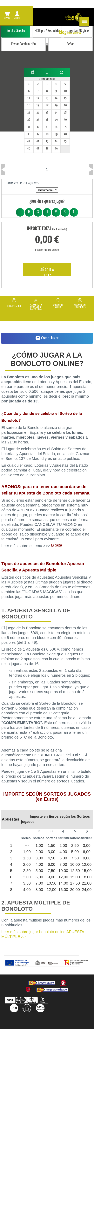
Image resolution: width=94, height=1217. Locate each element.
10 (65, 91)
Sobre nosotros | (31, 1034)
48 (47, 148)
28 (47, 119)
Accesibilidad (46, 1050)
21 (28, 112)
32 (38, 127)
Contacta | (55, 1034)
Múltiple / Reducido (47, 31)
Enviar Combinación (23, 44)
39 (56, 134)
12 (38, 98)
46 (28, 148)
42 (38, 141)
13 (47, 98)
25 (65, 112)
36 (28, 134)
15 (65, 98)
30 (65, 119)
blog (63, 32)
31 (28, 127)
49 (56, 148)
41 (28, 141)
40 (65, 134)
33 (47, 127)
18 (47, 105)
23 (47, 112)
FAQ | (12, 1034)
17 (38, 105)
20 (65, 105)
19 (56, 105)
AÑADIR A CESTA (47, 272)
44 (56, 141)
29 (56, 119)
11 (28, 98)
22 (38, 112)
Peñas (70, 44)
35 (65, 127)
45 (65, 141)
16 (28, 105)
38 (47, 134)
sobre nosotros (74, 33)
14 (56, 98)
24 (56, 112)
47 (38, 148)
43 (47, 141)
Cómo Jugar (47, 338)
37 (38, 134)
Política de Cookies (66, 1042)
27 (38, 119)
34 (56, 127)
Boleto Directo (16, 31)
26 (28, 119)
